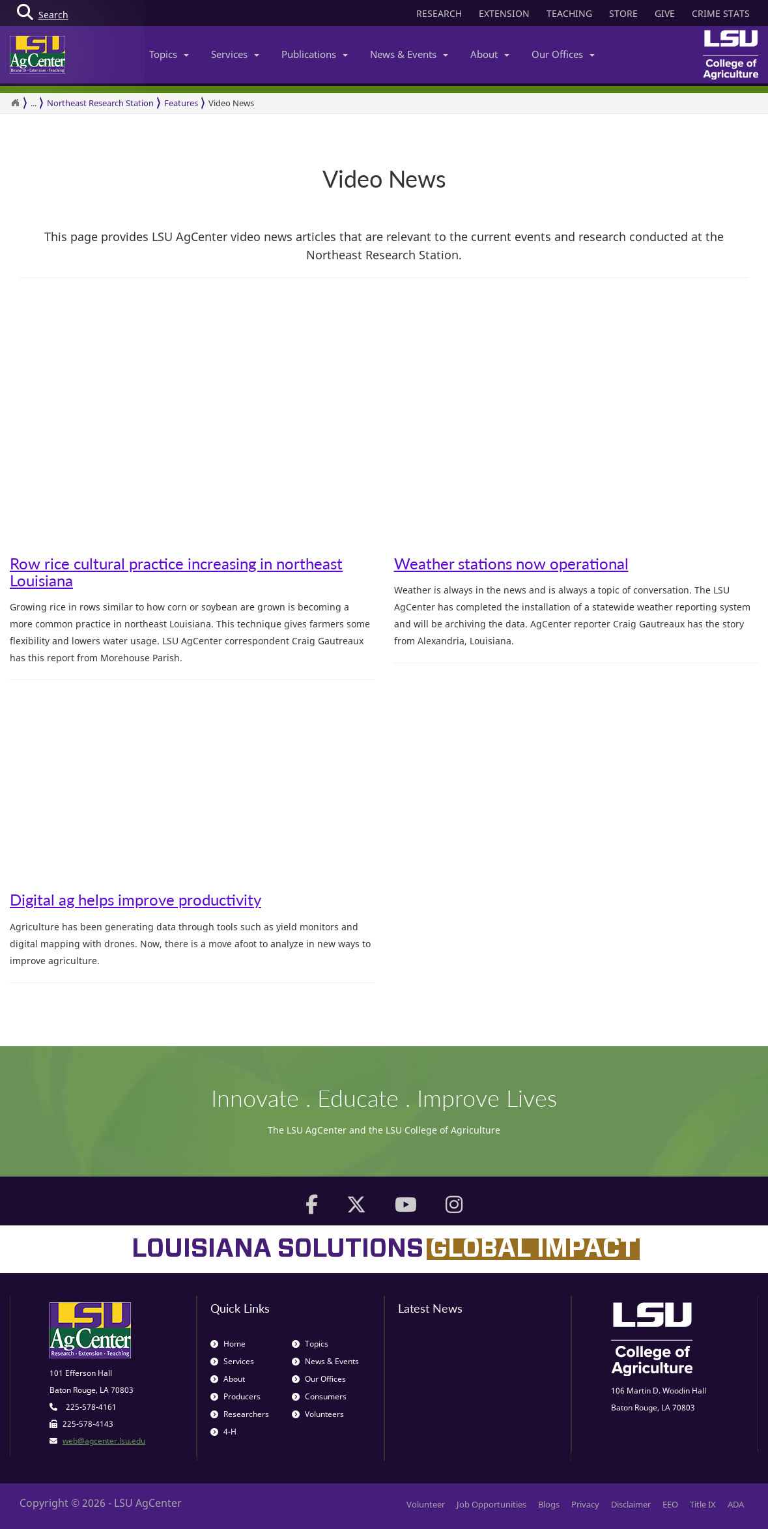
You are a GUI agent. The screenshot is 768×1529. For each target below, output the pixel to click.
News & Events (409, 54)
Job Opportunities (491, 1504)
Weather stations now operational (511, 563)
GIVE (665, 13)
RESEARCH (439, 13)
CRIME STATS (721, 13)
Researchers (239, 1414)
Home (228, 1343)
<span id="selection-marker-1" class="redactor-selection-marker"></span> (172, 448)
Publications (314, 54)
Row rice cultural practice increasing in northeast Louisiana (176, 572)
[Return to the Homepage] (15, 103)
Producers (235, 1396)
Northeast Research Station (100, 103)
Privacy (585, 1504)
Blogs (549, 1504)
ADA (736, 1504)
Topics (169, 54)
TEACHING (569, 13)
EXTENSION (504, 13)
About (489, 54)
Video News (231, 103)
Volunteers (318, 1414)
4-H (223, 1431)
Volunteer (425, 1504)
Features (181, 103)
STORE (623, 13)
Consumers (319, 1396)
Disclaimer (631, 1504)
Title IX (703, 1504)
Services (235, 54)
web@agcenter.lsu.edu (104, 1440)
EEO (670, 1504)
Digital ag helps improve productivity (135, 899)
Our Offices (563, 54)
